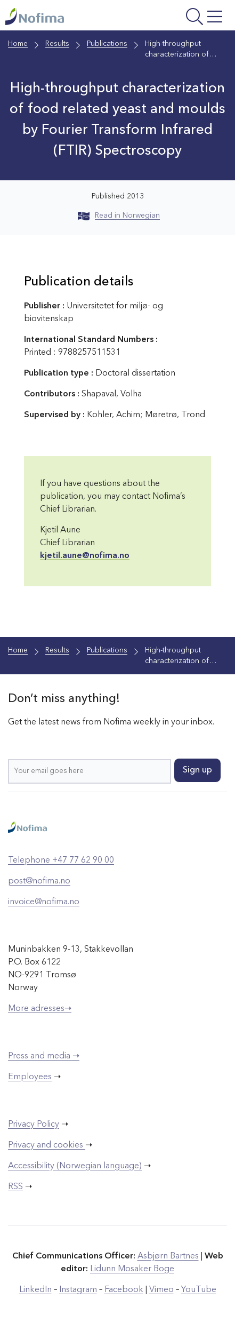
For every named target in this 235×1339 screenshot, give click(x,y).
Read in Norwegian (119, 215)
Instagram (78, 1290)
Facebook (123, 1290)
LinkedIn (35, 1290)
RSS (15, 1187)
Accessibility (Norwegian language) (75, 1166)
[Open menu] (186, 17)
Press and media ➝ (43, 1056)
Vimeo (161, 1290)
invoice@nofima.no (43, 902)
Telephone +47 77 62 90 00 (61, 860)
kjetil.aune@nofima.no (84, 556)
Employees (30, 1077)
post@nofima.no (39, 881)
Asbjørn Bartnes (168, 1256)
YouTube (198, 1290)
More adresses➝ (39, 1009)
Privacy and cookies (46, 1145)
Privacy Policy (33, 1124)
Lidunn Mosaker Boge (132, 1269)
